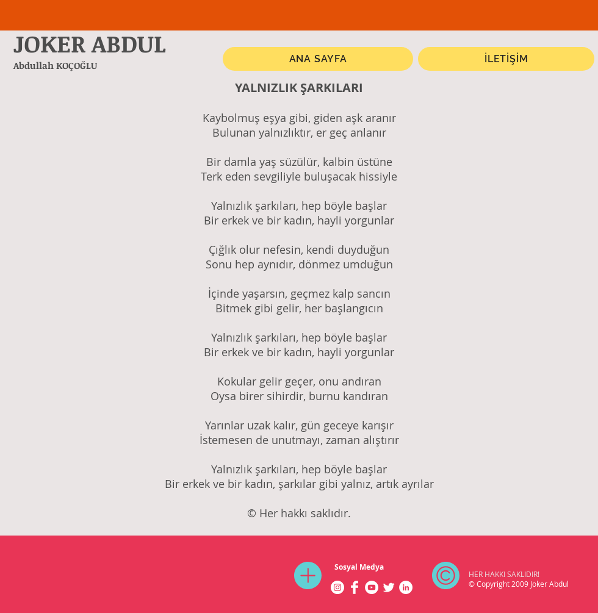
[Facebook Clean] (354, 587)
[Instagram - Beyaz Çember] (337, 587)
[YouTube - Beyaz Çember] (371, 587)
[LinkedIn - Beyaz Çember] (405, 587)
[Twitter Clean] (388, 587)
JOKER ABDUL (89, 43)
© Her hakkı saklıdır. (299, 513)
